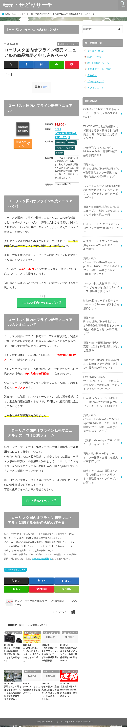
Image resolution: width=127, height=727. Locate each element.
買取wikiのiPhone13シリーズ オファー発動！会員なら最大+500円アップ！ (100, 434)
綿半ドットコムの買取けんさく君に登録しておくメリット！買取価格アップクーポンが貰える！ (100, 452)
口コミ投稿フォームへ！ (39, 501)
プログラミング (95, 80)
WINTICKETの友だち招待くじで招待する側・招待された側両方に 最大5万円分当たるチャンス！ (101, 129)
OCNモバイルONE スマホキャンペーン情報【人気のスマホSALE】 (101, 111)
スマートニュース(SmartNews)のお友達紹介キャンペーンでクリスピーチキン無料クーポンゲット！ (101, 185)
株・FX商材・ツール (97, 62)
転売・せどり (93, 56)
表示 (45, 87)
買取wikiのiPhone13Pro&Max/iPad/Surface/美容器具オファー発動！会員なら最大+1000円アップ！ (101, 165)
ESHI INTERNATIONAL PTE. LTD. (66, 133)
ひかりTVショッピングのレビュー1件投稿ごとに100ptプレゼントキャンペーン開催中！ (101, 382)
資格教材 (91, 74)
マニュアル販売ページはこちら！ (40, 302)
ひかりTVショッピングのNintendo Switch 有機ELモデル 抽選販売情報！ (100, 147)
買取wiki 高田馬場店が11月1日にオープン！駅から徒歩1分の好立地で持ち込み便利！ (101, 203)
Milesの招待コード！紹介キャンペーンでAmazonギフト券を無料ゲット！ (101, 291)
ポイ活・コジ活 (95, 50)
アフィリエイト (95, 86)
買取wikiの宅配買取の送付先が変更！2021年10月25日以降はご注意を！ (101, 330)
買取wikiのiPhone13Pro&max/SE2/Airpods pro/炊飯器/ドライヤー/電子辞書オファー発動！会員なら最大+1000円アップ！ (101, 402)
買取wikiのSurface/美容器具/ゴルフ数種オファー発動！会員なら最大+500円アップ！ (101, 346)
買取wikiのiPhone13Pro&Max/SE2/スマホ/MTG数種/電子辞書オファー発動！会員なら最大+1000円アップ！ (101, 310)
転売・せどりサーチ (28, 4)
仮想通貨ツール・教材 (98, 68)
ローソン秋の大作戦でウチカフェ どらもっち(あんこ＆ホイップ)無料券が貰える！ (100, 274)
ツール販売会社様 (40, 560)
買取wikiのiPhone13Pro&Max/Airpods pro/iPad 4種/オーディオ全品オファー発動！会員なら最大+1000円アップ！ (101, 254)
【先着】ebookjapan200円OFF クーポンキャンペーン (100, 420)
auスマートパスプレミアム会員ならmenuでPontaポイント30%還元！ (100, 235)
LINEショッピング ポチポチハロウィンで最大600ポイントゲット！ (101, 219)
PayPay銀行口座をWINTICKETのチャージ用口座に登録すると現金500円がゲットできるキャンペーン (101, 364)
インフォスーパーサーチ (61, 723)
